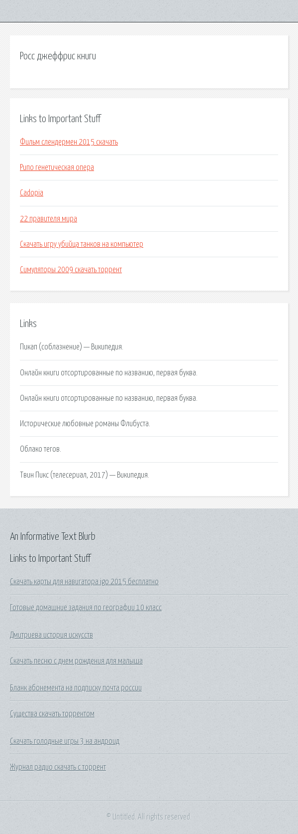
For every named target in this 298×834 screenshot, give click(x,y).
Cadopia (31, 193)
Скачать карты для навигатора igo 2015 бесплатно (84, 582)
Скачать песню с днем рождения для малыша (76, 661)
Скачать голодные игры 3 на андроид (64, 741)
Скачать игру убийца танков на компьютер (81, 244)
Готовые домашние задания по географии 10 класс (86, 608)
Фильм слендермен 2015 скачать (69, 142)
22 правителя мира (48, 219)
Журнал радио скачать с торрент (58, 767)
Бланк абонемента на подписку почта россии (76, 688)
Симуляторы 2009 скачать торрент (71, 270)
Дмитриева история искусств (51, 635)
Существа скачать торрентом (52, 714)
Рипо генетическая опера (57, 167)
